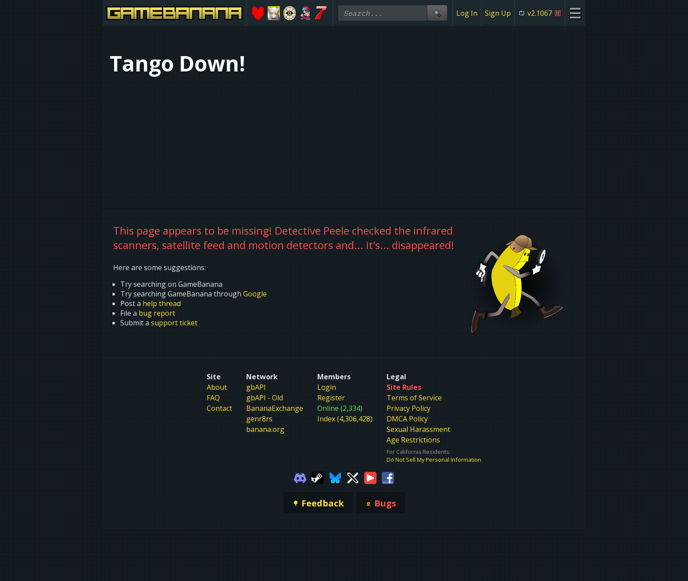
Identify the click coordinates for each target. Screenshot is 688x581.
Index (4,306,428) (345, 419)
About (217, 387)
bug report (157, 313)
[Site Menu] (575, 13)
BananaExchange (274, 408)
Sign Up (498, 13)
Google (255, 294)
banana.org (265, 429)
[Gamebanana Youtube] (370, 477)
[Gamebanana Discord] (300, 477)
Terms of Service (414, 398)
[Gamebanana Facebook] (388, 477)
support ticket (174, 323)
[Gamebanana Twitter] (353, 477)
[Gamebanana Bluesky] (335, 477)
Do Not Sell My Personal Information (434, 459)
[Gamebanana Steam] (318, 477)
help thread (162, 303)
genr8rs (259, 419)
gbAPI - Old (264, 398)
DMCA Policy (407, 419)
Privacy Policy (408, 408)
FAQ (213, 398)
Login (326, 387)
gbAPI (256, 387)
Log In (466, 13)
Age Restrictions (413, 440)
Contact (219, 408)
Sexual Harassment (418, 429)
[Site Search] (437, 13)
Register (331, 398)
